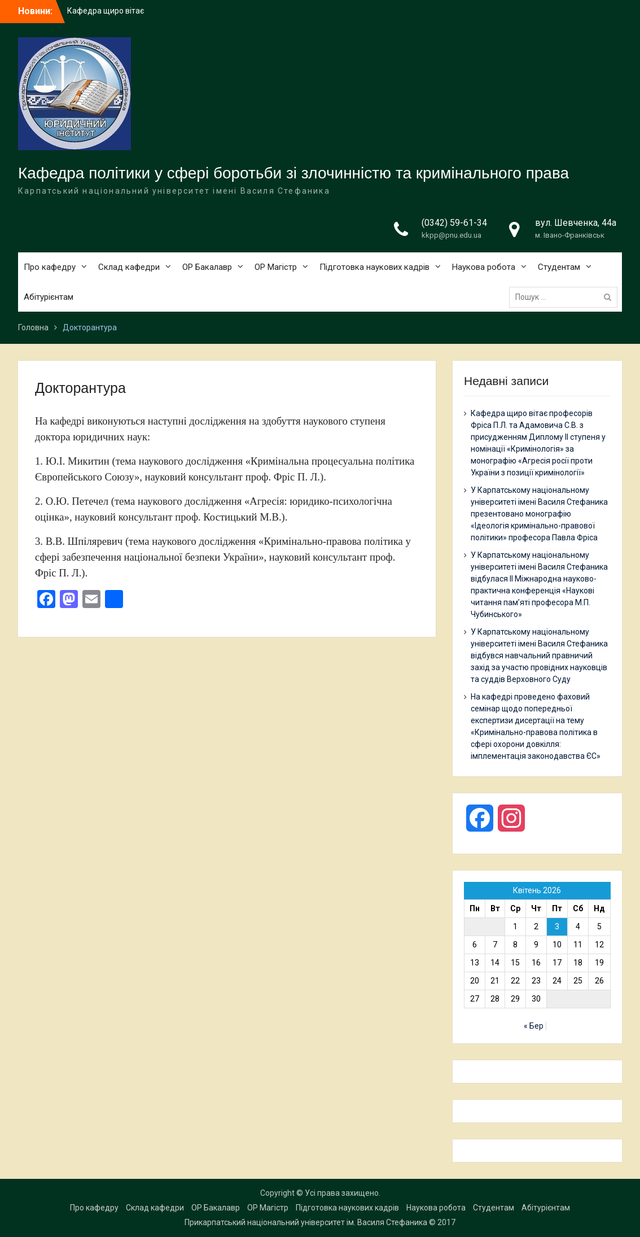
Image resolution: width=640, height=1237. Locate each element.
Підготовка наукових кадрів (374, 267)
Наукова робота (483, 267)
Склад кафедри (129, 267)
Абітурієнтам (48, 297)
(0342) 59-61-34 (454, 222)
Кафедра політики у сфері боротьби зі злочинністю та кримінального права (293, 173)
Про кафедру (50, 267)
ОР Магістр (276, 267)
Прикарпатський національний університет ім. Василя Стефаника (306, 1222)
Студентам (559, 267)
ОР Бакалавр (207, 267)
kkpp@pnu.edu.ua (451, 235)
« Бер (533, 1025)
